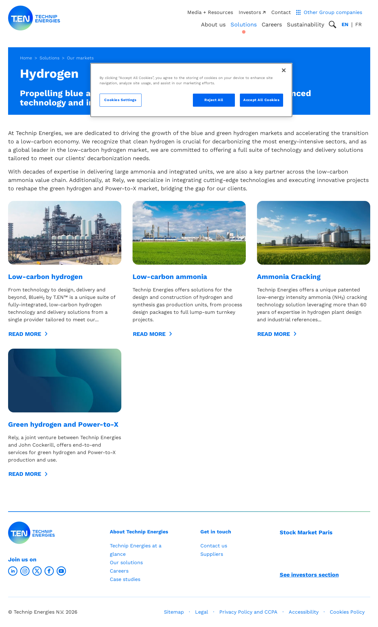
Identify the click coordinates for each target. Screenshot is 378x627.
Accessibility (304, 612)
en (345, 24)
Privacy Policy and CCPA (248, 612)
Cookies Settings (120, 100)
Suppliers (211, 554)
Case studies (125, 579)
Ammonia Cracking (288, 277)
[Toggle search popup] (333, 25)
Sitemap (174, 612)
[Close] (284, 70)
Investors (252, 12)
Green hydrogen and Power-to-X (63, 424)
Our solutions (126, 562)
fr (358, 24)
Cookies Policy (347, 612)
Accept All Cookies (261, 100)
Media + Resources (210, 12)
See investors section (309, 574)
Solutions (49, 57)
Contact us (213, 546)
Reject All (213, 100)
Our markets (80, 57)
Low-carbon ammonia (170, 277)
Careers (272, 24)
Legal (201, 612)
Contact (281, 12)
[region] (191, 90)
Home (26, 57)
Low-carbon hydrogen (45, 277)
